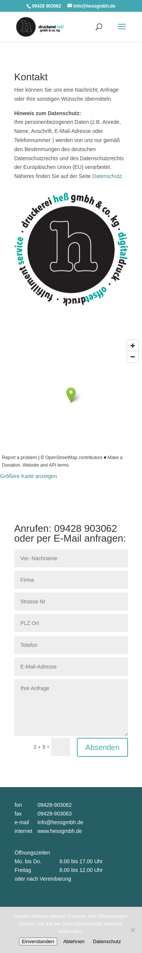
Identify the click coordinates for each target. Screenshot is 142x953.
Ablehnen (73, 941)
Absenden (102, 747)
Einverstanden (38, 941)
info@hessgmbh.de (60, 822)
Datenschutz (107, 941)
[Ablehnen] (132, 930)
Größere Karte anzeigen (28, 476)
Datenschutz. (107, 176)
